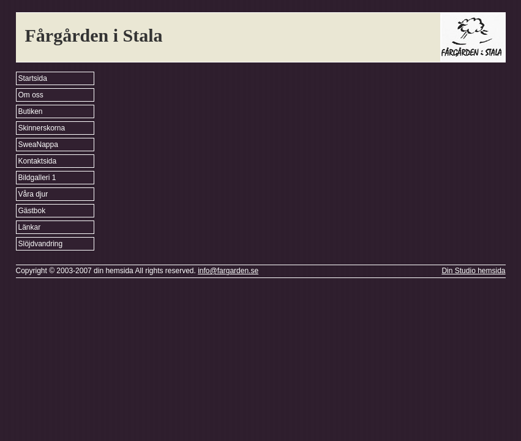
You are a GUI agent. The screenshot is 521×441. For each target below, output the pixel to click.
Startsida (32, 78)
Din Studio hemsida (473, 270)
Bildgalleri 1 (37, 177)
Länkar (29, 227)
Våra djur (33, 194)
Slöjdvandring (40, 243)
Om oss (30, 95)
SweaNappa (38, 144)
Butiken (30, 111)
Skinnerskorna (42, 128)
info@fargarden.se (228, 270)
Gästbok (32, 210)
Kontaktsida (37, 161)
